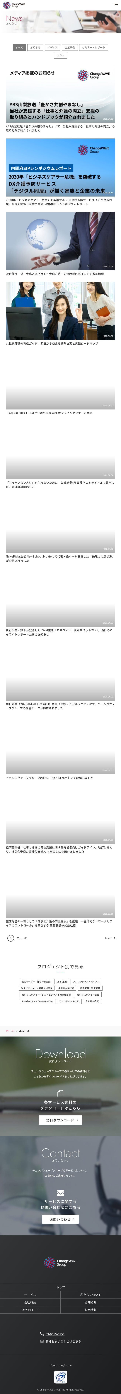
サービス (30, 1294)
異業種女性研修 (66, 988)
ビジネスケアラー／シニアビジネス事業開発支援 (46, 994)
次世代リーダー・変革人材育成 (36, 988)
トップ (60, 1287)
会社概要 (30, 1302)
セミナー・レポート (93, 47)
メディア (52, 47)
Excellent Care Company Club (37, 1001)
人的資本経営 (92, 1001)
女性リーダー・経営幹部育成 (36, 981)
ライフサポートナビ (69, 1001)
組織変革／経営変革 (90, 988)
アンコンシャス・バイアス (86, 981)
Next (108, 938)
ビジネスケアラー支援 (88, 994)
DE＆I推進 (62, 981)
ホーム (10, 1031)
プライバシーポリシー (61, 1365)
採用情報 (91, 1310)
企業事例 (70, 47)
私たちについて (90, 1294)
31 (26, 938)
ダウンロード (30, 1310)
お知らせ (35, 47)
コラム (60, 55)
